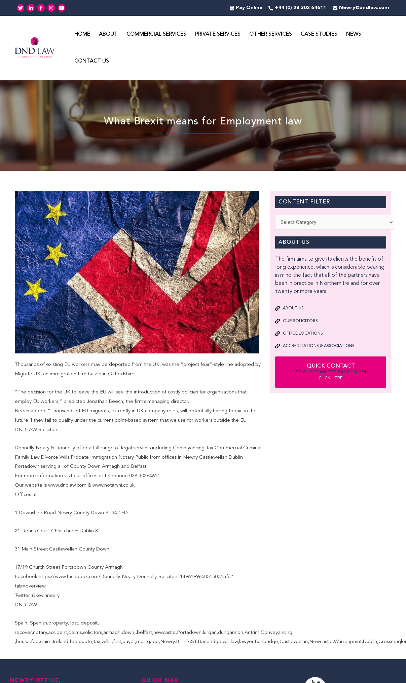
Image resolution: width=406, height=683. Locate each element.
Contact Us (91, 61)
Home (82, 34)
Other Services (270, 34)
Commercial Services (156, 34)
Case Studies (319, 34)
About (108, 34)
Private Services (218, 34)
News (353, 34)
